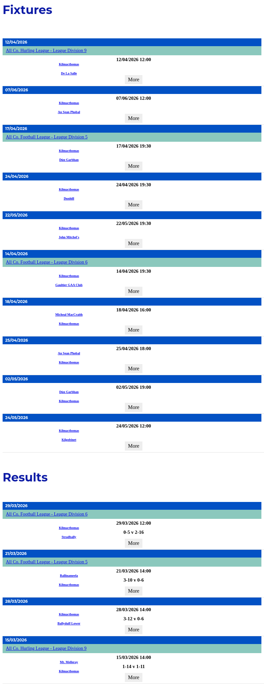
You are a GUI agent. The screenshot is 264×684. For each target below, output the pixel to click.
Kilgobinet (68, 439)
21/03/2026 (16, 553)
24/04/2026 (16, 176)
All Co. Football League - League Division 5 (46, 137)
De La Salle (69, 73)
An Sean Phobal (69, 112)
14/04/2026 (16, 253)
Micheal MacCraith (69, 314)
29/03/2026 (16, 505)
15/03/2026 (16, 640)
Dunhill (69, 198)
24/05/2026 (16, 417)
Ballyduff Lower (69, 623)
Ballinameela (69, 575)
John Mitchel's (69, 237)
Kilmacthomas (69, 64)
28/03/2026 (16, 601)
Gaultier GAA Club (69, 285)
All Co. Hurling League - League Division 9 (46, 50)
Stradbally (68, 537)
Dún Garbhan (69, 160)
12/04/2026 (16, 42)
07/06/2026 (16, 89)
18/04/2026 (16, 301)
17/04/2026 (16, 128)
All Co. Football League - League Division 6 (46, 262)
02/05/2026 (16, 378)
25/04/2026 (16, 340)
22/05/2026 (16, 215)
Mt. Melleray (69, 662)
